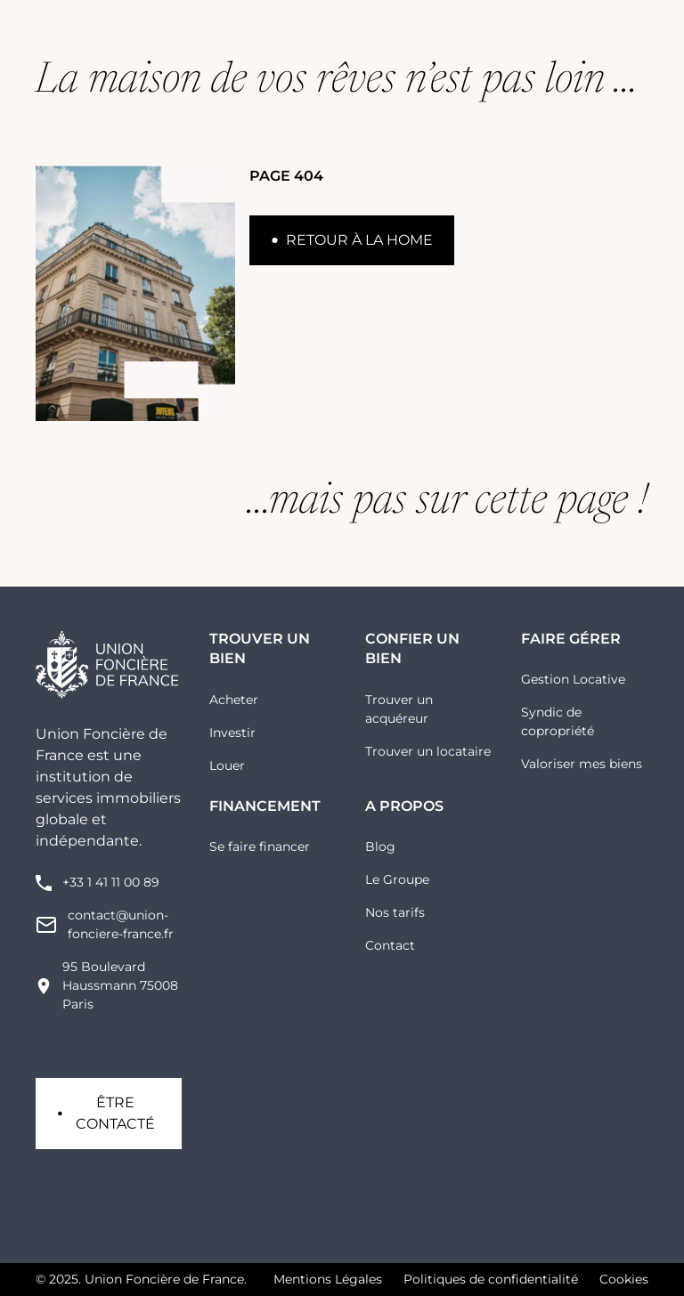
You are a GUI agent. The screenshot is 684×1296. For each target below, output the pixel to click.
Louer (227, 765)
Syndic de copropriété (557, 721)
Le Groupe (397, 879)
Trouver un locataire (428, 751)
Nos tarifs (395, 912)
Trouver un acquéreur (399, 709)
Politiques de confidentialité (490, 1279)
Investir (232, 733)
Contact (390, 945)
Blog (380, 846)
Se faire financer (259, 846)
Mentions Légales (327, 1279)
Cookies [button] (623, 1279)
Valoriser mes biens (581, 764)
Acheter (233, 700)
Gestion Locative (573, 679)
